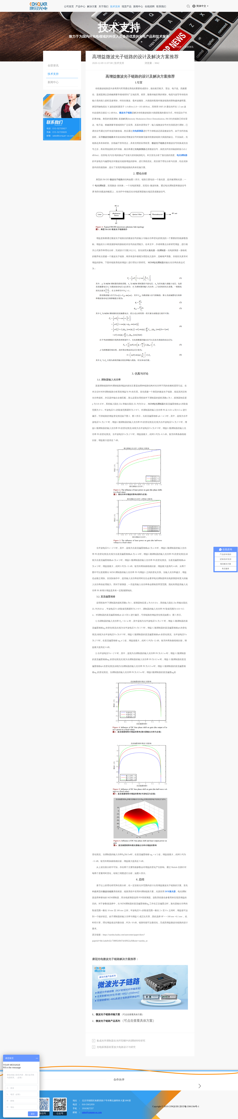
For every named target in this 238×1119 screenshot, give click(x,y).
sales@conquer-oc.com (92, 1112)
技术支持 (115, 6)
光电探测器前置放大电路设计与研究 (116, 1047)
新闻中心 (138, 6)
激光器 (152, 250)
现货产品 (126, 6)
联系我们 (161, 6)
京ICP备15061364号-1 (189, 1106)
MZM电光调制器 (155, 262)
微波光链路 (108, 137)
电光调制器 (100, 185)
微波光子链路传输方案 (108, 1014)
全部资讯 (189, 47)
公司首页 (69, 6)
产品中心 (80, 6)
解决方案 (92, 6)
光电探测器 (140, 149)
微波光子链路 (158, 143)
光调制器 (161, 250)
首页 (167, 47)
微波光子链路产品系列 (108, 1021)
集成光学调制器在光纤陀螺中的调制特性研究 (121, 1040)
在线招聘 (150, 6)
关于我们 (103, 6)
